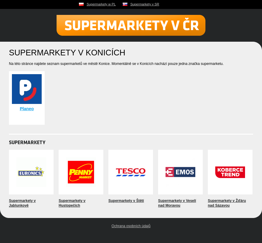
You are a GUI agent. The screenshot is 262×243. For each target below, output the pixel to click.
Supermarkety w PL (101, 4)
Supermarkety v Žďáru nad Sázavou (227, 203)
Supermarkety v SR (144, 4)
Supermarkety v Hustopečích (72, 203)
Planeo (27, 108)
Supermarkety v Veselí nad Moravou (177, 203)
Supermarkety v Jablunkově (22, 203)
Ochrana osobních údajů (131, 226)
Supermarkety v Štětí (126, 201)
